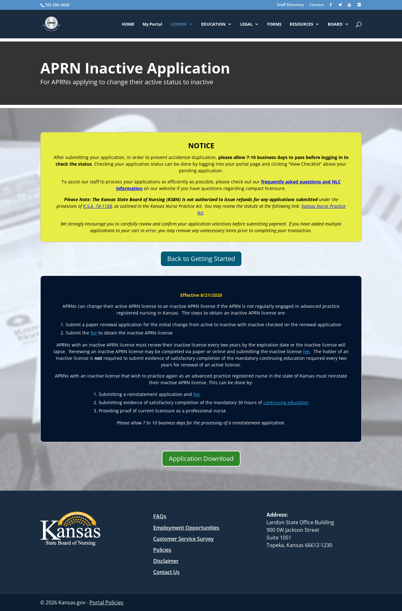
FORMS (274, 24)
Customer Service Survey (183, 538)
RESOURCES (301, 24)
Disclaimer (166, 560)
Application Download (201, 458)
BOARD (335, 24)
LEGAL (246, 24)
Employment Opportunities (186, 527)
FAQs (159, 516)
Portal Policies (106, 602)
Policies (162, 549)
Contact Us (166, 572)
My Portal (152, 24)
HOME (128, 24)
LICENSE (178, 24)
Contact (316, 5)
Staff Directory (290, 5)
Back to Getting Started (201, 258)
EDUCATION (213, 24)
